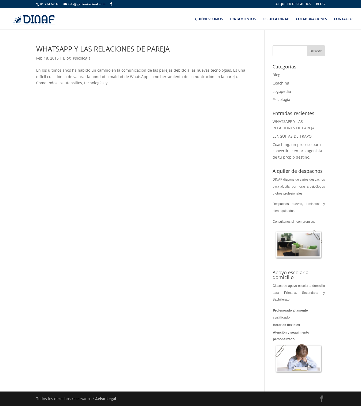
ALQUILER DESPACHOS (293, 4)
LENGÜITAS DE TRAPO (292, 136)
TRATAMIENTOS (243, 19)
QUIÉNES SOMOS (209, 19)
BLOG (320, 4)
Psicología (82, 58)
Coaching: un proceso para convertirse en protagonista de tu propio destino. (297, 151)
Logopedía (282, 91)
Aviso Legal (105, 398)
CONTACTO (343, 19)
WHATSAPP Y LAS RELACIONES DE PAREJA (103, 49)
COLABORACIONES (311, 19)
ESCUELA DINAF (276, 19)
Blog (67, 58)
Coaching (281, 83)
